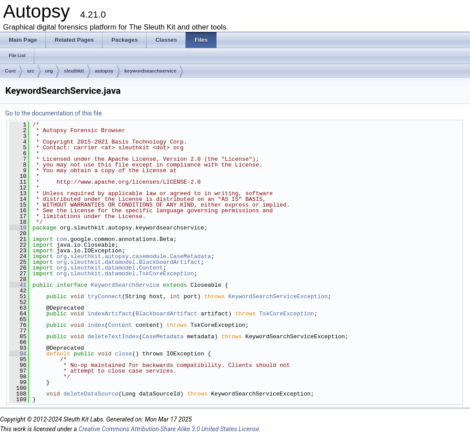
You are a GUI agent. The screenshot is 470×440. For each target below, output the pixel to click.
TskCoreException (166, 273)
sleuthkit (74, 71)
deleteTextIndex (113, 336)
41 (17, 285)
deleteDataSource (90, 394)
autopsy (104, 71)
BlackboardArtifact (170, 262)
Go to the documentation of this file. (54, 113)
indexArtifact (110, 314)
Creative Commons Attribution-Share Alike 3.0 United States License (168, 429)
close (123, 354)
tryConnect (105, 296)
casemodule (149, 256)
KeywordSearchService (125, 285)
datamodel (120, 262)
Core (10, 71)
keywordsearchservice (150, 71)
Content (151, 268)
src (30, 71)
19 (17, 228)
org (49, 71)
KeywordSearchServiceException (278, 296)
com (61, 239)
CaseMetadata (190, 256)
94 (17, 354)
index (96, 325)
